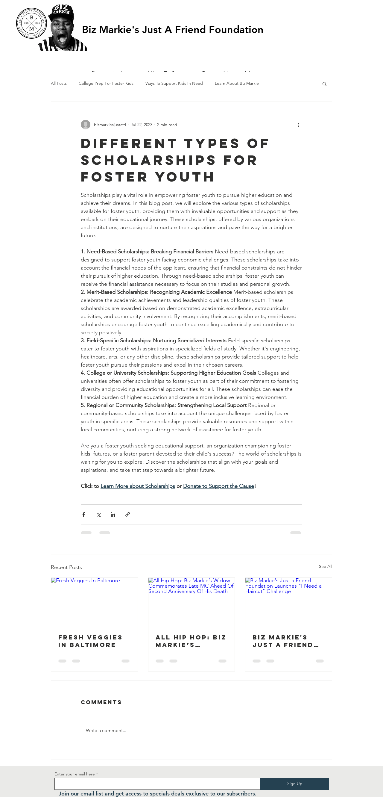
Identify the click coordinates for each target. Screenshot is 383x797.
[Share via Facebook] (83, 514)
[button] (314, 24)
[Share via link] (127, 514)
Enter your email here (74, 774)
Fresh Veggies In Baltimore (90, 640)
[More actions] (298, 124)
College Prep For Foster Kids (106, 83)
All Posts (59, 83)
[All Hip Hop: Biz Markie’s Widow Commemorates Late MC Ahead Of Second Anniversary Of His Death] (191, 602)
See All (325, 566)
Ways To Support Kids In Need (174, 83)
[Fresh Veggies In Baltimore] (94, 602)
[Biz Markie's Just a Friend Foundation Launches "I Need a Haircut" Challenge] (288, 602)
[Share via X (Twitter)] (98, 514)
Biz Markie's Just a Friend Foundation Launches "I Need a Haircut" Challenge (283, 640)
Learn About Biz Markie (237, 83)
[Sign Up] (294, 784)
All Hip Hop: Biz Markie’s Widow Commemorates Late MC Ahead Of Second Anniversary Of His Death (191, 640)
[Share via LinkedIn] (113, 514)
